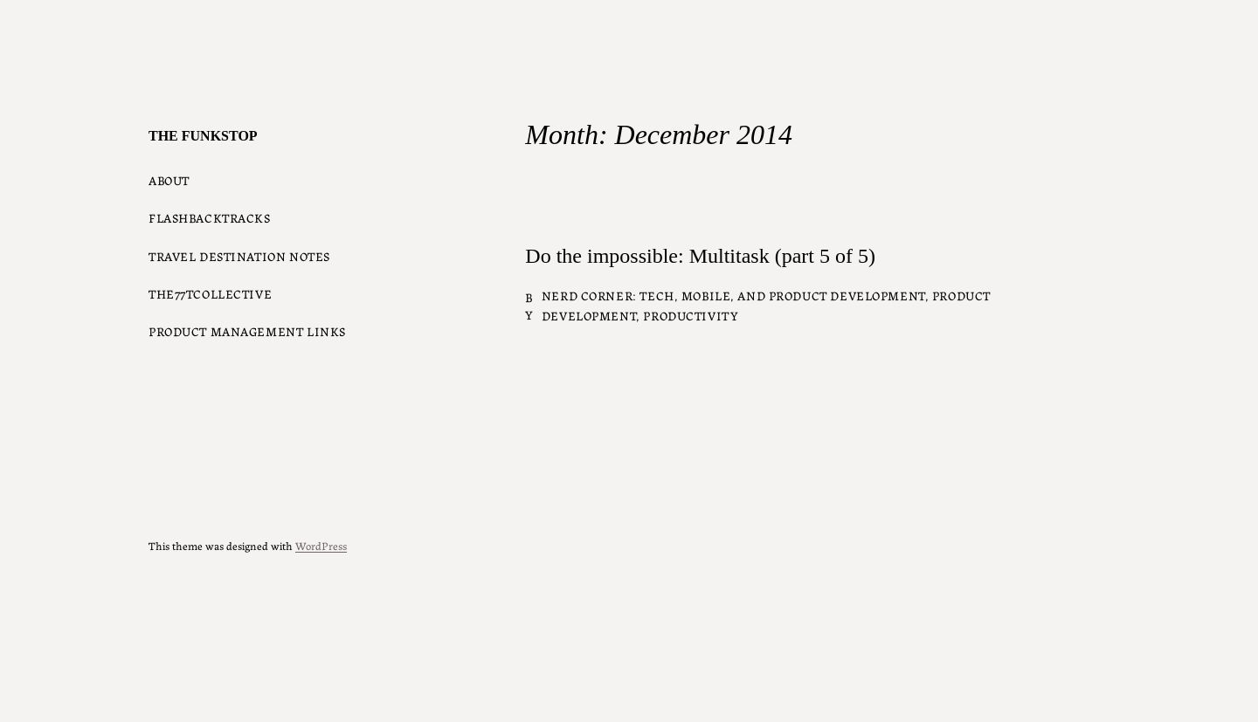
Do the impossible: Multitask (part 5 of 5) (700, 255)
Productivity (690, 315)
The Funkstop (203, 135)
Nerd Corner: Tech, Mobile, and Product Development (733, 295)
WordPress (321, 545)
